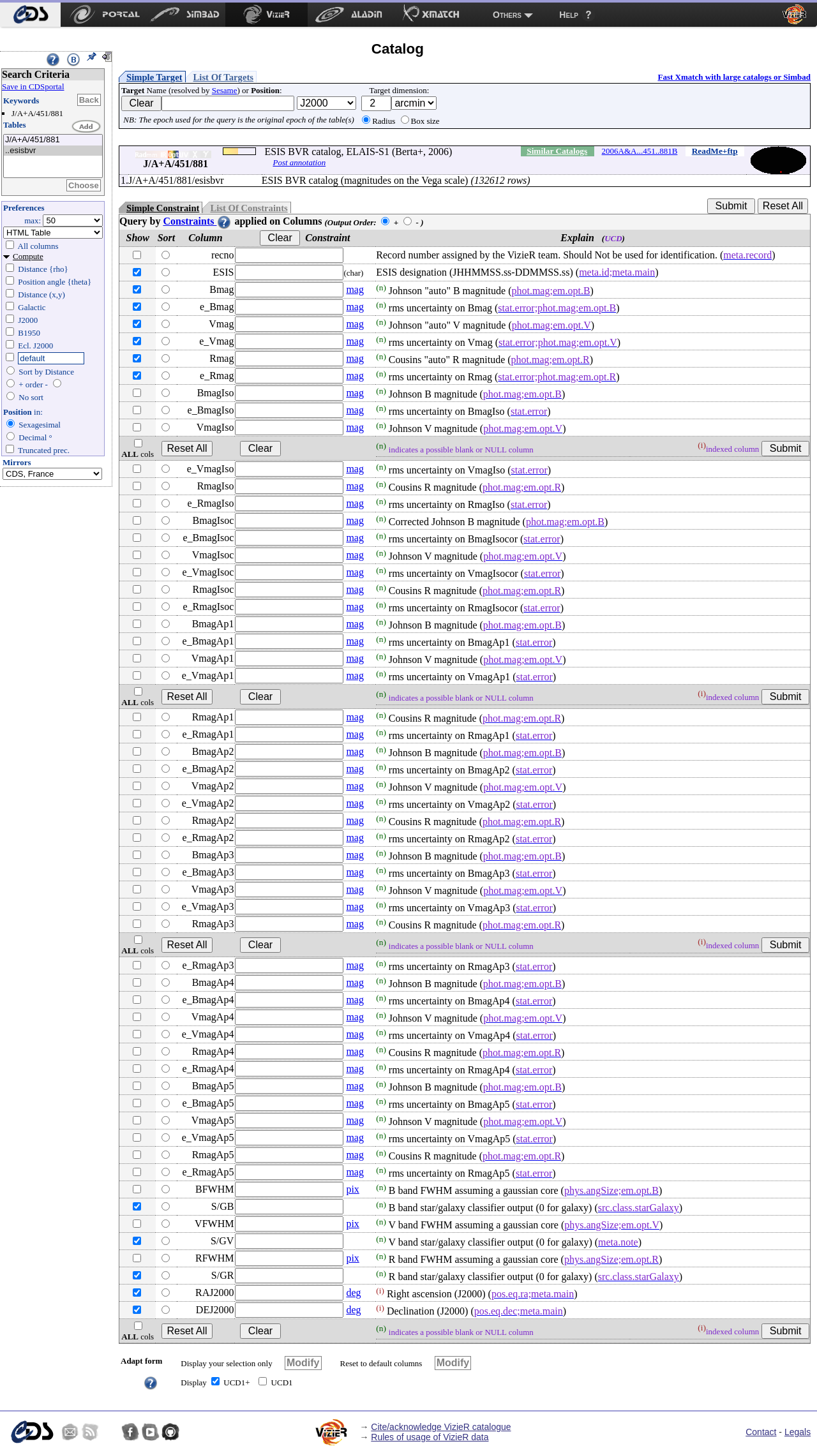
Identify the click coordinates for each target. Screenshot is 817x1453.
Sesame (224, 90)
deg (353, 1292)
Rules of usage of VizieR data (429, 1437)
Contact (761, 1432)
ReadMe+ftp (715, 151)
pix (352, 1189)
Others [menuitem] (507, 15)
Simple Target (154, 77)
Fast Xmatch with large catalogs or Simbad (734, 77)
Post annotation (299, 162)
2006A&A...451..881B (640, 151)
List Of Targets (223, 77)
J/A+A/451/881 (53, 140)
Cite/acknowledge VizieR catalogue (441, 1427)
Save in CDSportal (33, 86)
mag (355, 289)
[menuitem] (30, 15)
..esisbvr (53, 150)
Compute (28, 256)
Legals (797, 1432)
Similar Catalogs (557, 151)
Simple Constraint (162, 208)
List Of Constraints (248, 208)
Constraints (197, 221)
